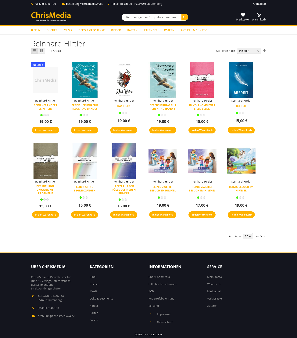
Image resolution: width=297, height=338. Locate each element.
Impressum (164, 314)
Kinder (94, 305)
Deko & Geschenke (101, 298)
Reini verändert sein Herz (45, 107)
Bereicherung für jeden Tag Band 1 (163, 107)
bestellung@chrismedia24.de (84, 3)
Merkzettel (214, 291)
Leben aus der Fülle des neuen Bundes (124, 189)
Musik (93, 291)
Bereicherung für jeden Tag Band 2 (84, 107)
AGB (151, 291)
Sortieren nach (225, 51)
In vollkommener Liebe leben (202, 107)
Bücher (94, 284)
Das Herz (123, 106)
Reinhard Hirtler (45, 100)
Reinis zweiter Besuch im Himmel (163, 188)
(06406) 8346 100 (45, 3)
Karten (94, 313)
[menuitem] (36, 30)
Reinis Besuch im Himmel (241, 188)
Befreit (241, 106)
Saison (94, 320)
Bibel (93, 277)
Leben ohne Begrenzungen (84, 188)
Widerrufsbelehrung (161, 298)
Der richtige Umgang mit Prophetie (45, 189)
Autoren (212, 305)
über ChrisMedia (159, 277)
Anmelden (259, 3)
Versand (153, 305)
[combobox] (155, 17)
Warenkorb (214, 284)
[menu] (148, 30)
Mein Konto (214, 277)
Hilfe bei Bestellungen (162, 284)
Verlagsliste (214, 298)
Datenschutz (165, 322)
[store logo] (51, 16)
